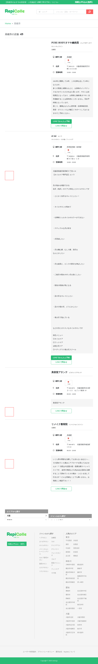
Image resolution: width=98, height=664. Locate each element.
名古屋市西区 (70, 608)
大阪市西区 (81, 617)
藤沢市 (79, 572)
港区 (67, 544)
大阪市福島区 (82, 621)
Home (8, 23)
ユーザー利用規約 (29, 652)
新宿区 (68, 552)
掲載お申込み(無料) (84, 2)
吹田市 (79, 625)
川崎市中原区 (70, 564)
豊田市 (68, 595)
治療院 (53, 538)
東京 (68, 537)
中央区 (68, 548)
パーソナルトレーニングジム (43, 551)
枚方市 (79, 629)
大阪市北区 (69, 617)
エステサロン (43, 567)
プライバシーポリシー (46, 652)
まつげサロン (43, 541)
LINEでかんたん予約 (61, 121)
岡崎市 (68, 598)
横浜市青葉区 (70, 582)
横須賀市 (80, 564)
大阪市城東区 (70, 629)
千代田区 (69, 540)
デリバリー (55, 549)
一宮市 (79, 608)
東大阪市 (80, 632)
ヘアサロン (43, 538)
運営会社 (59, 652)
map (69, 61)
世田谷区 (76, 548)
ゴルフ (53, 559)
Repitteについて (69, 652)
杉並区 (75, 552)
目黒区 (75, 544)
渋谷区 (75, 540)
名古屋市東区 (82, 595)
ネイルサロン (43, 545)
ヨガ (52, 541)
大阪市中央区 (70, 621)
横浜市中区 (69, 568)
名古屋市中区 (82, 591)
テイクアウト (55, 545)
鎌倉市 (79, 568)
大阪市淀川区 (70, 625)
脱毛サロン (43, 564)
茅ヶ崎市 (80, 582)
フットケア (55, 569)
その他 (53, 573)
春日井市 (80, 605)
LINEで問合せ (61, 126)
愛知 (68, 588)
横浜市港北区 (70, 578)
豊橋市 (68, 591)
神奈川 (68, 561)
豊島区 (75, 556)
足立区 (68, 556)
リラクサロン (43, 571)
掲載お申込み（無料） (17, 544)
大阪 (68, 614)
